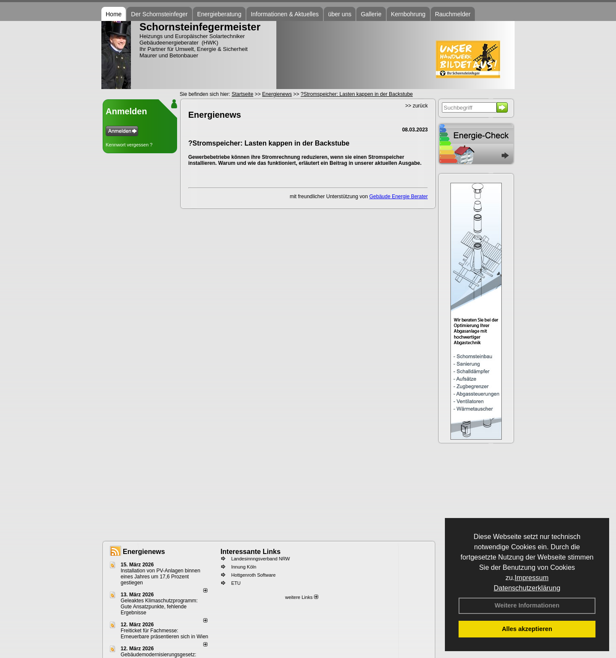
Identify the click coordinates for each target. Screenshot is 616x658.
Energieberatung (219, 14)
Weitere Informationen (527, 605)
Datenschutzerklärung (527, 588)
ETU (235, 583)
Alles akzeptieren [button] (527, 628)
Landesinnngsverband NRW (260, 558)
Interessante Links (250, 551)
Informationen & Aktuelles (285, 14)
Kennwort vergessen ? (129, 144)
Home (113, 14)
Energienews (144, 551)
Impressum (531, 577)
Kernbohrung (408, 14)
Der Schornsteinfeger (159, 14)
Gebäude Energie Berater (398, 196)
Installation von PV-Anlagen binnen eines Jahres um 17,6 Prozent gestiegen (160, 577)
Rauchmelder (453, 14)
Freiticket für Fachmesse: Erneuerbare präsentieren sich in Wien (164, 634)
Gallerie (371, 14)
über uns (339, 14)
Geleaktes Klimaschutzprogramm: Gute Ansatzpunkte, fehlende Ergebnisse (159, 607)
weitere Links (301, 597)
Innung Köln (243, 566)
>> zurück (416, 106)
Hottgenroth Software (253, 575)
